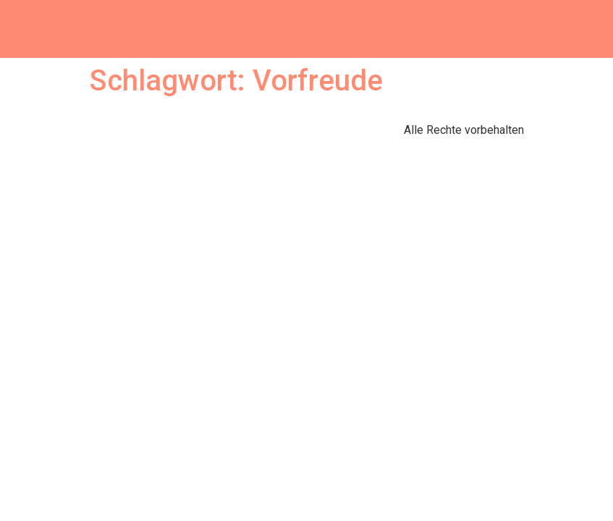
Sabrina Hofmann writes (307, 29)
